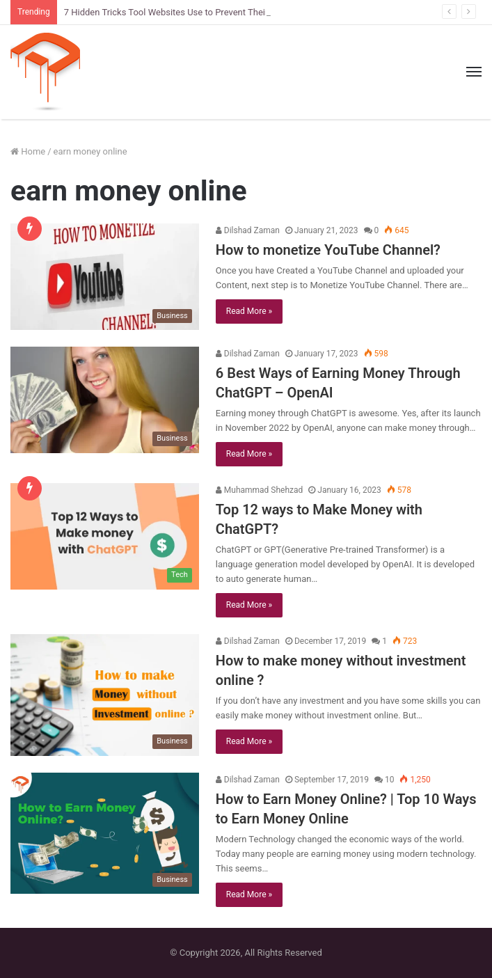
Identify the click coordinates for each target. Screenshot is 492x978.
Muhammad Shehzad (259, 490)
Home (27, 151)
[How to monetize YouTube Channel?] (104, 276)
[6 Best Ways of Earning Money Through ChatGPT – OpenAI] (104, 400)
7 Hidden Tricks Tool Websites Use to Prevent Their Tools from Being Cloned (217, 12)
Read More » (249, 311)
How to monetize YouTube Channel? (328, 250)
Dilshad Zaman (248, 230)
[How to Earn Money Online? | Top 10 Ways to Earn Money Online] (104, 833)
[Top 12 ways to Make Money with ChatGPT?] (104, 536)
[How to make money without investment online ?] (104, 695)
